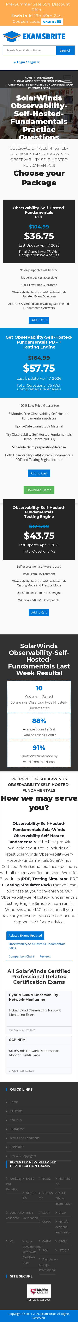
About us (16, 1120)
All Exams (16, 1111)
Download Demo (38, 490)
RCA (45, 1250)
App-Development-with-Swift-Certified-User (32, 1252)
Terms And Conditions (24, 1138)
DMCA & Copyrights (23, 1156)
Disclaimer (17, 1147)
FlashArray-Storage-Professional (48, 1264)
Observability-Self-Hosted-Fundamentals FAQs (37, 946)
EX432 (46, 1178)
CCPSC (46, 1222)
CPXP (62, 1213)
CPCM (63, 1241)
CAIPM (46, 1241)
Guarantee (17, 1129)
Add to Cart (39, 320)
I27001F (64, 1250)
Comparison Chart (21, 956)
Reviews (45, 956)
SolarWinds (45, 77)
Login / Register (27, 62)
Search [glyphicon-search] (65, 50)
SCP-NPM (17, 1040)
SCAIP (46, 1213)
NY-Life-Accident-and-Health (63, 1227)
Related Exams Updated (25, 935)
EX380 (30, 1178)
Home (28, 77)
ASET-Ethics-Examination (63, 1198)
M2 (12, 1241)
